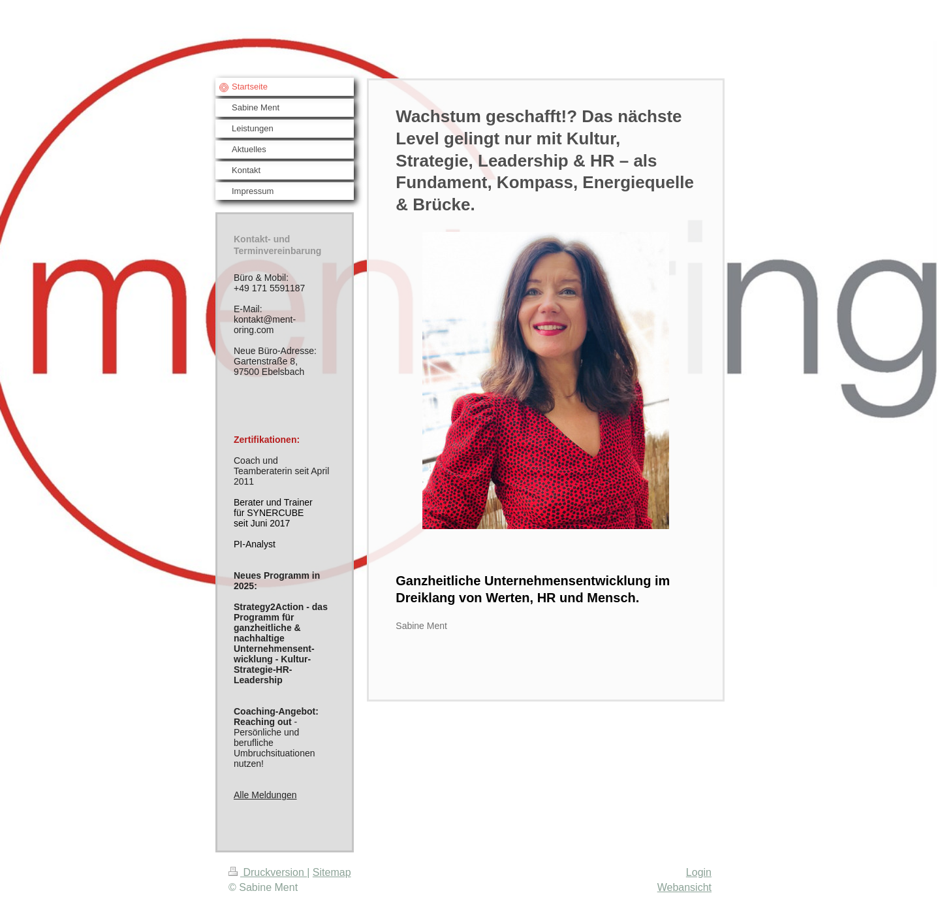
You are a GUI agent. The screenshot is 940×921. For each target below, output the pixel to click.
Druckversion (267, 872)
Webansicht (684, 887)
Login (699, 872)
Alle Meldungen (265, 795)
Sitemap (332, 872)
